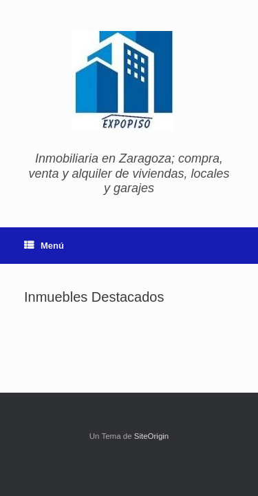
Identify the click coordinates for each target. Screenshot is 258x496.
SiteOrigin (151, 436)
